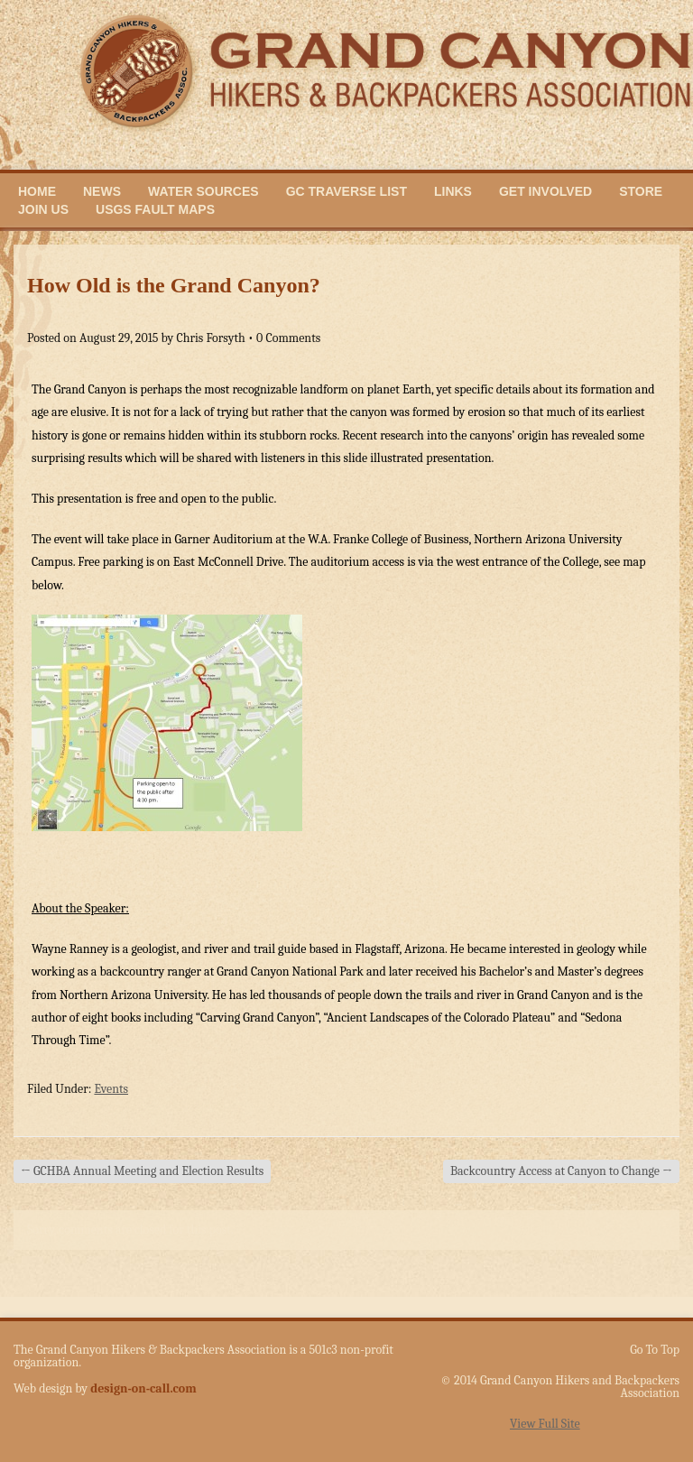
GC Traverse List (346, 191)
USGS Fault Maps (155, 209)
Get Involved (545, 191)
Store (640, 191)
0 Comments (288, 338)
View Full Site (545, 1423)
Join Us (43, 209)
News (102, 191)
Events (111, 1088)
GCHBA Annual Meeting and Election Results (142, 1171)
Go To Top (654, 1350)
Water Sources (203, 191)
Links (453, 191)
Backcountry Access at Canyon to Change (561, 1171)
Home (37, 191)
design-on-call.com (143, 1388)
